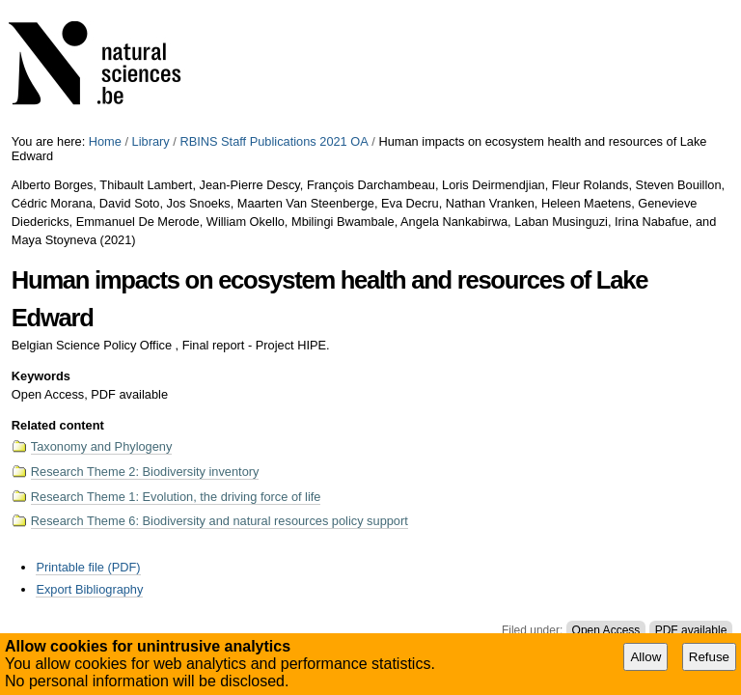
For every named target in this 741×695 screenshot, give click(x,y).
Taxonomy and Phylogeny (102, 446)
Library (151, 141)
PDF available (691, 630)
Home (105, 141)
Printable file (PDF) (88, 567)
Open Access (606, 630)
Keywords (41, 376)
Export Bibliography (89, 589)
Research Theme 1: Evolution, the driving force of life (176, 496)
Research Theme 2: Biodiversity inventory (145, 471)
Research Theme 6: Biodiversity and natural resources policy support (219, 521)
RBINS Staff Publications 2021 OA (273, 141)
